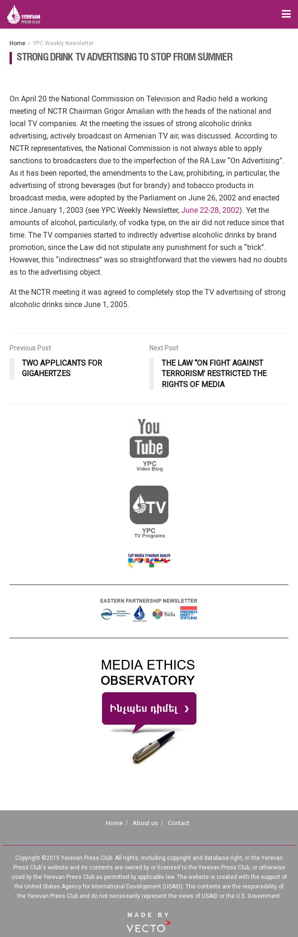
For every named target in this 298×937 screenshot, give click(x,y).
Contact (178, 823)
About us (145, 823)
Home (17, 43)
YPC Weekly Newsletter (63, 43)
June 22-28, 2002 (210, 210)
